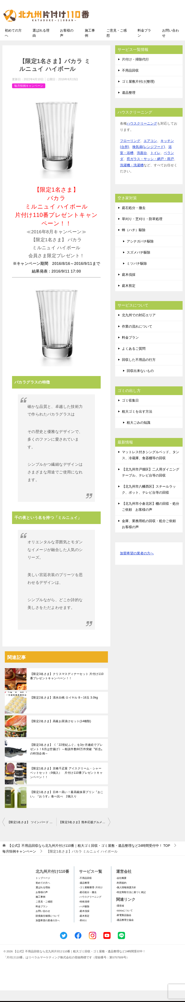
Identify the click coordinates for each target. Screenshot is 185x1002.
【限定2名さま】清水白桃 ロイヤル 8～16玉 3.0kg (64, 709)
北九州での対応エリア (139, 327)
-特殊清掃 (84, 913)
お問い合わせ (170, 44)
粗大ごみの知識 (138, 434)
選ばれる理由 (41, 44)
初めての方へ (13, 44)
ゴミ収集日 (130, 412)
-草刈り (83, 932)
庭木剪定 (128, 297)
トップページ (43, 889)
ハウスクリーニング (142, 135)
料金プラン (144, 44)
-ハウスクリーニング (90, 908)
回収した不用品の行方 (139, 371)
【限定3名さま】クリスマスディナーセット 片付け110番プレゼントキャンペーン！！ (67, 688)
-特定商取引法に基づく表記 (131, 903)
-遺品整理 (84, 894)
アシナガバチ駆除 (140, 253)
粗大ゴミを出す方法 (137, 423)
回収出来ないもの (140, 382)
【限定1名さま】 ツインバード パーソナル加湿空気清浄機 (31, 833)
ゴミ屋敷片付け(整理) (138, 93)
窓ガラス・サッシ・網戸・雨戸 (150, 170)
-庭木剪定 (84, 927)
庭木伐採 (128, 286)
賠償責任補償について (48, 927)
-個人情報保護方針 (126, 899)
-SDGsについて (124, 922)
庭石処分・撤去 (133, 219)
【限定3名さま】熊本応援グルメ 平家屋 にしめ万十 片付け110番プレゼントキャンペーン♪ (84, 833)
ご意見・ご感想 (116, 44)
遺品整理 (128, 104)
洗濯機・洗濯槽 (132, 176)
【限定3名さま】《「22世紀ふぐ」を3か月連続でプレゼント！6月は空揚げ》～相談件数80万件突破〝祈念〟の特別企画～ (67, 761)
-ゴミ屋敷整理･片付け (91, 899)
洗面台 (142, 164)
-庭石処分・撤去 (88, 903)
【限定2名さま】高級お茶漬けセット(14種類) (60, 732)
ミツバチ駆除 (137, 275)
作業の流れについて (137, 338)
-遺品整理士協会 (125, 931)
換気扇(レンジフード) (148, 158)
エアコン (150, 152)
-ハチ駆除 (84, 917)
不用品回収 (130, 82)
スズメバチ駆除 (138, 264)
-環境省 (120, 917)
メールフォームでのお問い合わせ (141, 28)
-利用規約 (121, 894)
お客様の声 (66, 44)
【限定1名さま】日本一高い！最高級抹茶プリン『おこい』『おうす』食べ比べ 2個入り (67, 806)
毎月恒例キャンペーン (28, 97)
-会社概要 (121, 889)
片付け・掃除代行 (135, 71)
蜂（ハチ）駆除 (133, 241)
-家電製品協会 (123, 926)
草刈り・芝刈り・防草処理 (142, 230)
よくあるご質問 (133, 360)
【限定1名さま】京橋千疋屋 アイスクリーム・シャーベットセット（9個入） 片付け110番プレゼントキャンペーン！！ (66, 784)
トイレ (155, 164)
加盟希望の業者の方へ (137, 565)
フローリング (130, 152)
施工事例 (90, 44)
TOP (89, 857)
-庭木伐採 (84, 922)
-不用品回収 (85, 889)
